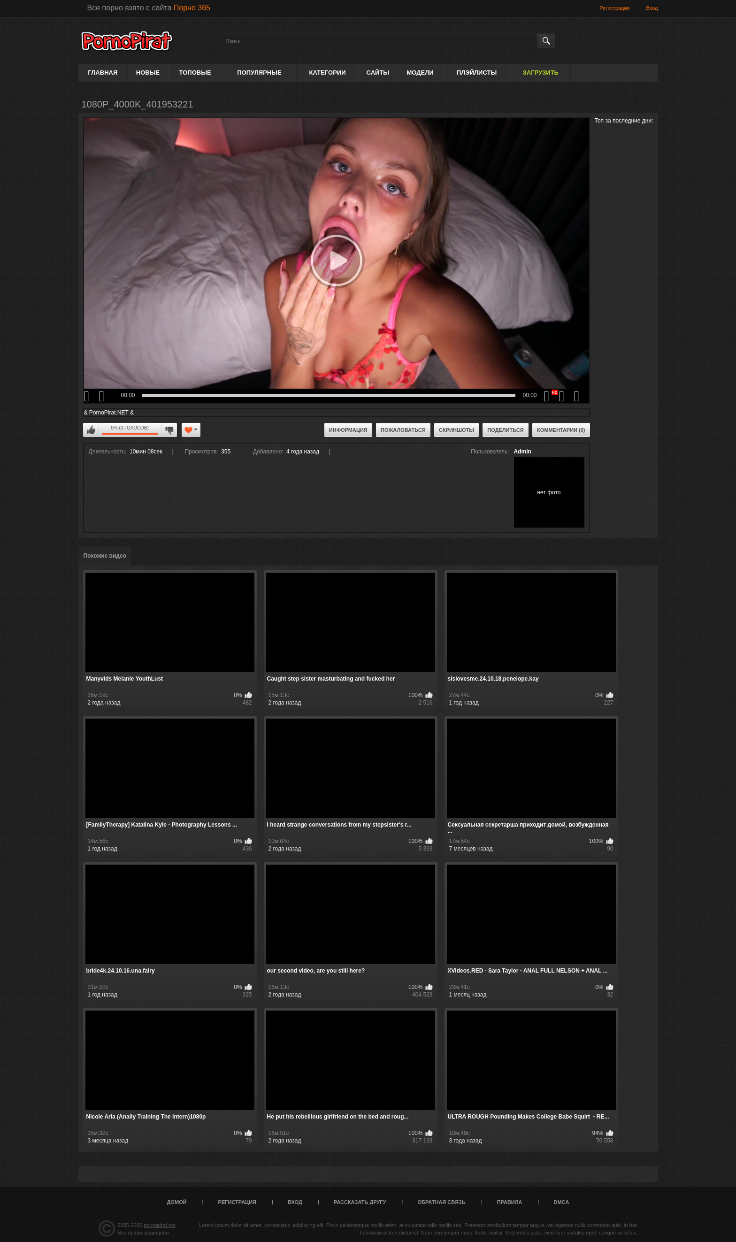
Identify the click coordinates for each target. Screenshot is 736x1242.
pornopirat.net (160, 1225)
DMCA (561, 1202)
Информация (348, 430)
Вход (652, 8)
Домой (177, 1202)
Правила (509, 1202)
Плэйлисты (477, 72)
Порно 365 (192, 8)
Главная (102, 72)
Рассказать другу (360, 1202)
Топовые (195, 72)
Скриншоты (456, 430)
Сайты (378, 72)
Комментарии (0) (561, 430)
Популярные (259, 72)
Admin (522, 451)
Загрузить (541, 72)
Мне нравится (91, 430)
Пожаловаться (403, 430)
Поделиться (505, 430)
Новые (148, 72)
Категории (327, 72)
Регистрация (614, 8)
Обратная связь (442, 1202)
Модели (419, 72)
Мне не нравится (169, 430)
